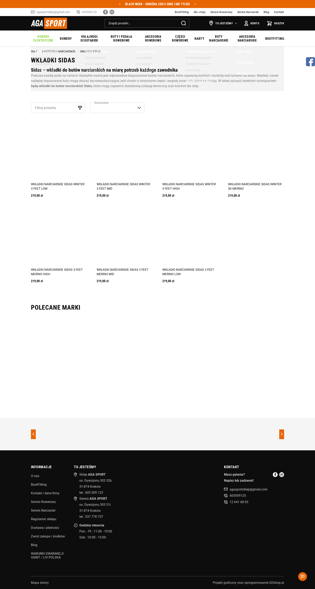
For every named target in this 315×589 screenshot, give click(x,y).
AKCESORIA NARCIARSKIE (247, 38)
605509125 (89, 12)
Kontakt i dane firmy (45, 493)
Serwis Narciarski (248, 12)
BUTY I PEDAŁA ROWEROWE (121, 38)
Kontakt (279, 12)
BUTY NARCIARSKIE (218, 38)
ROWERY (66, 39)
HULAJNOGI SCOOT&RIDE (89, 38)
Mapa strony (40, 583)
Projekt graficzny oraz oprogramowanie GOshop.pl (248, 583)
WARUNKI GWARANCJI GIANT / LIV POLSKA (47, 555)
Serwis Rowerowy (221, 12)
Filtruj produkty (45, 108)
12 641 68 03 (239, 502)
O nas (35, 476)
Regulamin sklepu (43, 519)
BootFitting (182, 12)
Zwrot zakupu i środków (48, 536)
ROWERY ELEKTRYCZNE (43, 38)
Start (34, 51)
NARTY (199, 39)
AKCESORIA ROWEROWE (153, 38)
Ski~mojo (200, 12)
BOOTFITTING (274, 39)
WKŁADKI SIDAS (90, 51)
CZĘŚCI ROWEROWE (180, 38)
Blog (266, 12)
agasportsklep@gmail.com (53, 12)
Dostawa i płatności (45, 528)
